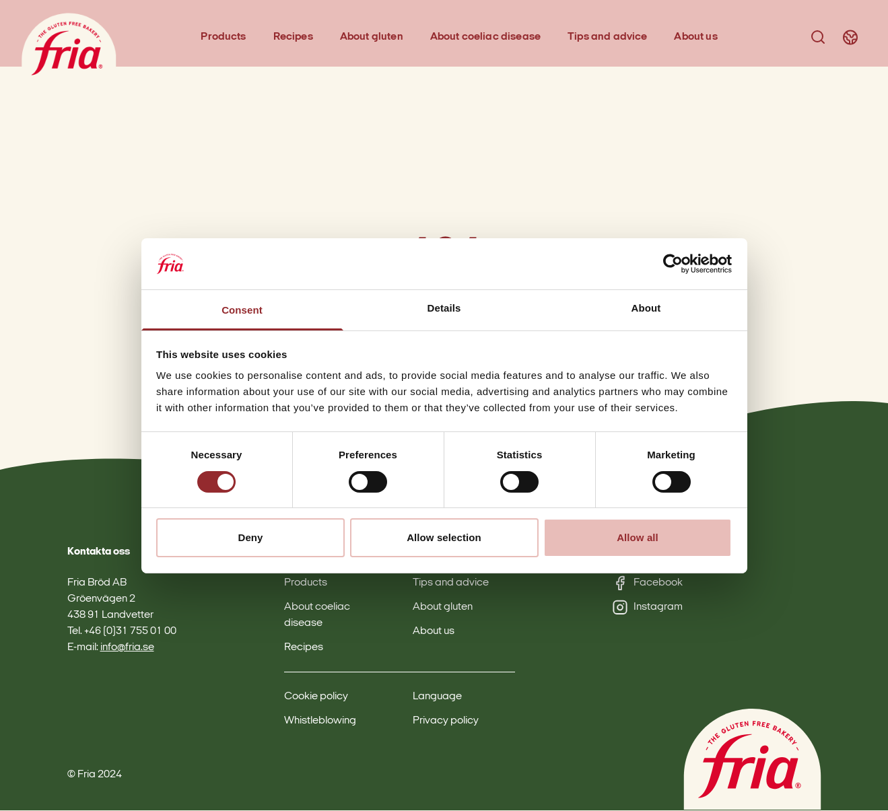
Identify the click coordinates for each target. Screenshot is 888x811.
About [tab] (646, 308)
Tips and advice (608, 37)
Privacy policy (446, 721)
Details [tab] (444, 308)
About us (696, 37)
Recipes (294, 37)
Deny (250, 537)
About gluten (372, 37)
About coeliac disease (486, 37)
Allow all (637, 537)
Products (223, 37)
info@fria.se (127, 648)
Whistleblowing (320, 721)
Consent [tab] (242, 310)
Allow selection (444, 537)
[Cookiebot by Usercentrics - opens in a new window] (673, 264)
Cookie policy (316, 697)
